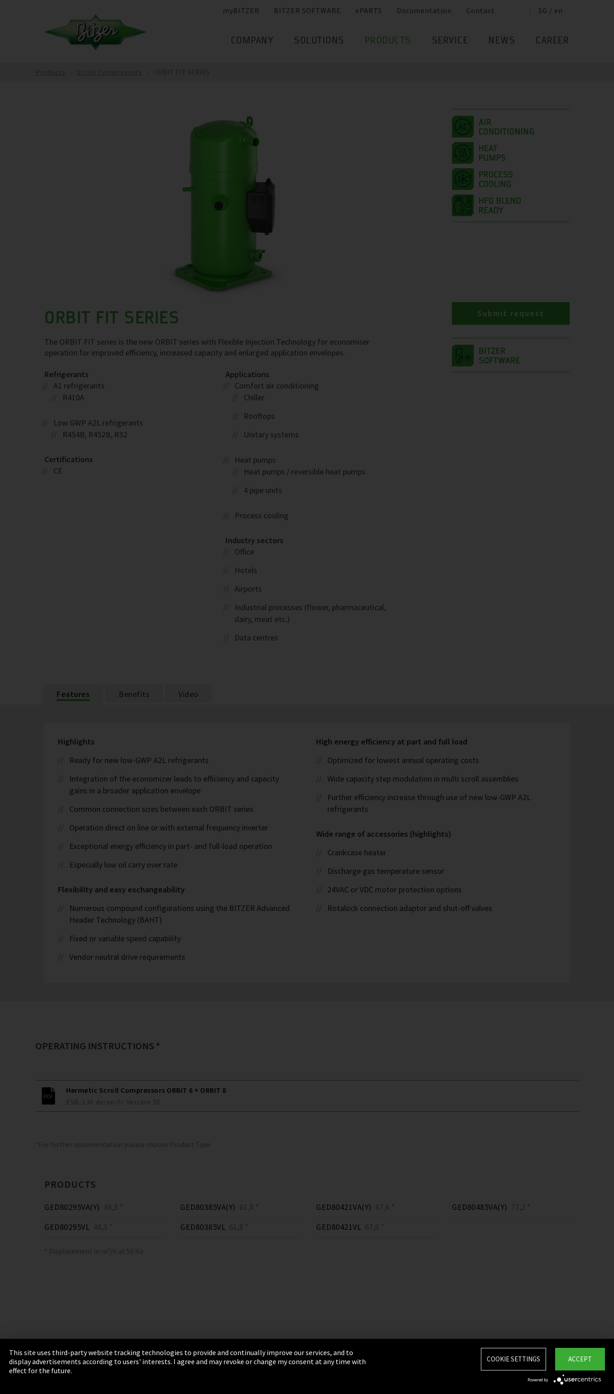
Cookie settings (513, 1359)
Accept (580, 1359)
